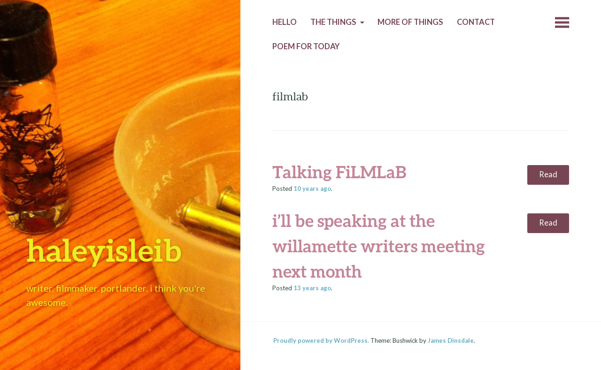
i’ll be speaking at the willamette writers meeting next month (378, 245)
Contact (476, 22)
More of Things (410, 22)
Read (548, 174)
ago (312, 188)
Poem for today (305, 46)
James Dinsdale (451, 340)
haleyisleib (103, 249)
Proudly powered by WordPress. (321, 340)
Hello (284, 22)
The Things (333, 22)
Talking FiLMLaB (339, 171)
